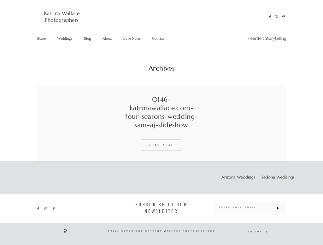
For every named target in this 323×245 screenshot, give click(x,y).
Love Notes (132, 38)
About (107, 38)
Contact (158, 38)
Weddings (64, 38)
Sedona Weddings (278, 177)
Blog (87, 38)
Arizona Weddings (238, 177)
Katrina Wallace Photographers (62, 16)
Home (41, 38)
